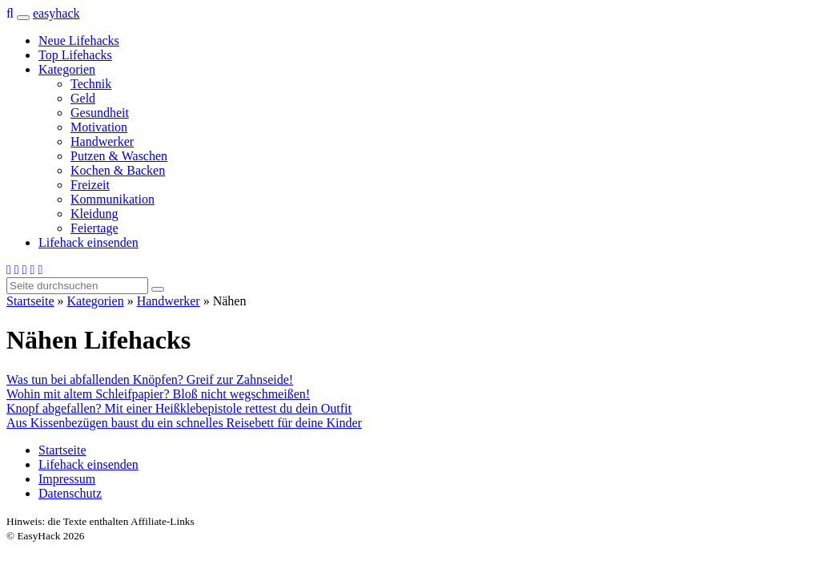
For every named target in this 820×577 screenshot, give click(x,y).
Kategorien (66, 69)
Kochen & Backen (117, 170)
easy (56, 13)
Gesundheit (99, 112)
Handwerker (102, 141)
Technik (90, 84)
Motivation (98, 127)
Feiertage (94, 228)
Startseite (30, 301)
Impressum (66, 479)
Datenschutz (70, 493)
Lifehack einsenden (88, 242)
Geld (82, 98)
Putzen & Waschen (118, 156)
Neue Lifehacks (78, 40)
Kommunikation (112, 199)
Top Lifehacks (75, 55)
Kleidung (94, 213)
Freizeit (90, 185)
